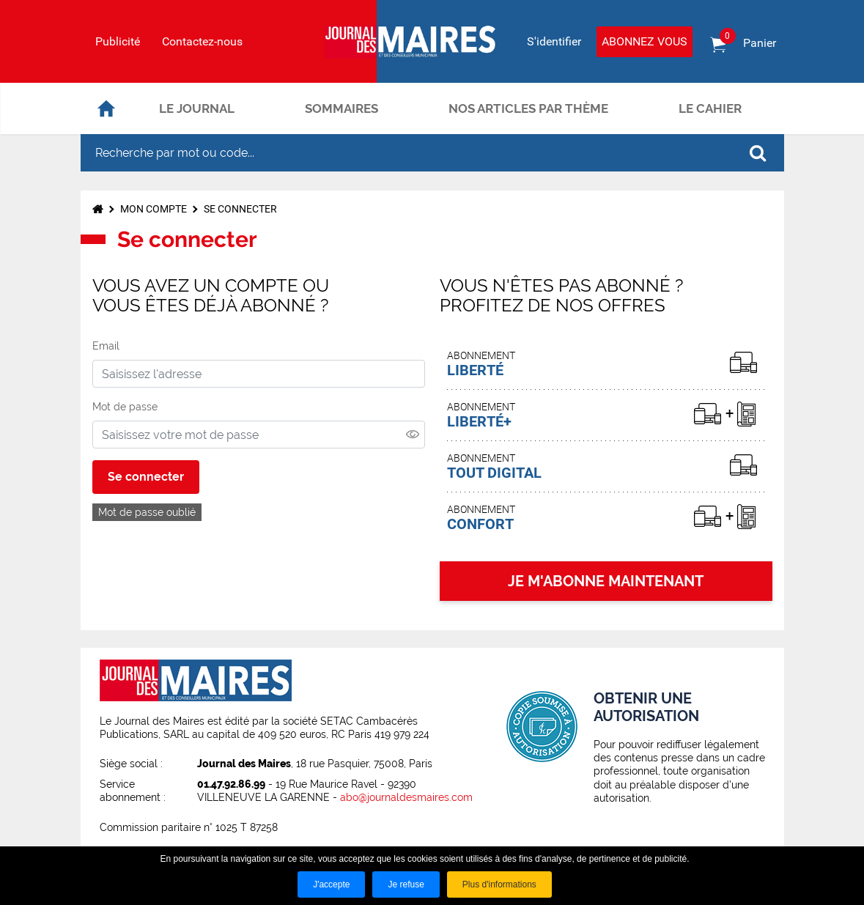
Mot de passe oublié (147, 512)
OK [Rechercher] (757, 153)
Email (105, 346)
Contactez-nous (202, 42)
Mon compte (153, 209)
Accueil (106, 108)
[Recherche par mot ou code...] (406, 152)
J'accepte (331, 884)
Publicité (117, 42)
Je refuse (406, 884)
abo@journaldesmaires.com (406, 797)
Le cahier (710, 108)
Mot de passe (125, 407)
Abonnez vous (644, 41)
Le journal (197, 108)
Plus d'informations (499, 884)
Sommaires (341, 108)
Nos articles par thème (528, 108)
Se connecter (240, 209)
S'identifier (554, 41)
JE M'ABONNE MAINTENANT (606, 581)
